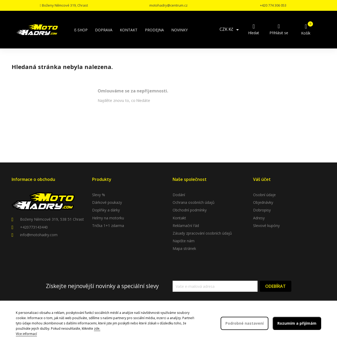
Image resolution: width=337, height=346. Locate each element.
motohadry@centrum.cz (168, 5)
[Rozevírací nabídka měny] (230, 30)
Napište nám (183, 240)
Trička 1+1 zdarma (108, 225)
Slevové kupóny (266, 225)
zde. (97, 328)
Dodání (179, 194)
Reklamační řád (186, 225)
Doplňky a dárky (106, 209)
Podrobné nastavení (244, 323)
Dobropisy (262, 209)
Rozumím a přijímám (296, 323)
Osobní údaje (264, 194)
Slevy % (98, 194)
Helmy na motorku (108, 217)
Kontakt (179, 217)
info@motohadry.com (39, 234)
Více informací (26, 334)
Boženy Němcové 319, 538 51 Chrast (52, 219)
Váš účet (262, 179)
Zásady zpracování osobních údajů (202, 233)
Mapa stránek (184, 248)
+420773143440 (34, 227)
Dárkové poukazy (107, 202)
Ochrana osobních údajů (194, 202)
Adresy (259, 217)
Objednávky (263, 202)
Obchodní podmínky (190, 209)
